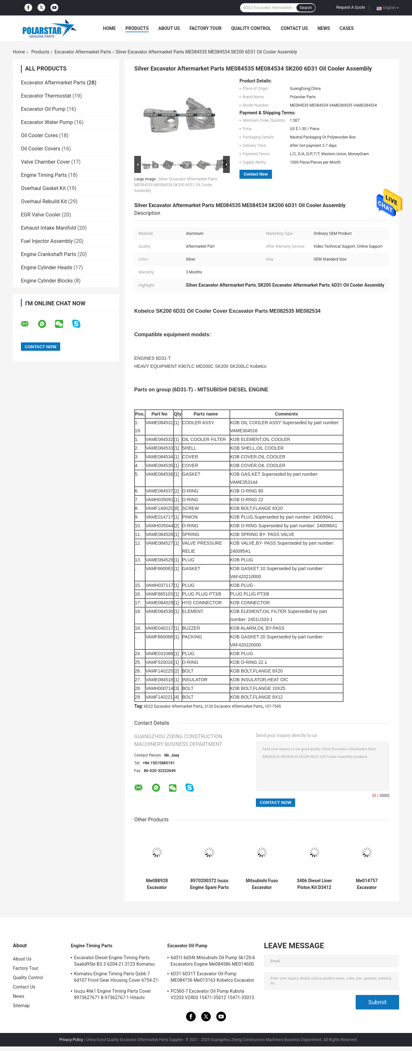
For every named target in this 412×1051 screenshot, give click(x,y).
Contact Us (294, 28)
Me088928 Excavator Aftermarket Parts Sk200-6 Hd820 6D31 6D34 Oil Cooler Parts (157, 884)
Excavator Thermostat (46, 96)
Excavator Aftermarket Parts (82, 51)
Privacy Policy (71, 1039)
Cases (347, 28)
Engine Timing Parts (44, 175)
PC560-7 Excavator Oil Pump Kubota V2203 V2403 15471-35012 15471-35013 (212, 994)
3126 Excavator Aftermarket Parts (233, 706)
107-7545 (273, 706)
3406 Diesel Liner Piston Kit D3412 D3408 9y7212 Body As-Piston (314, 884)
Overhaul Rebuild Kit (44, 201)
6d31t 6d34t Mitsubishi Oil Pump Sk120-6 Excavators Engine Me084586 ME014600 (213, 961)
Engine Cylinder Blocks (47, 281)
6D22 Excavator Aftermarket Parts (173, 706)
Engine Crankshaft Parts (48, 254)
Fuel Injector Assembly (47, 241)
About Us (169, 28)
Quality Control (251, 28)
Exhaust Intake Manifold (48, 228)
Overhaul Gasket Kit (43, 188)
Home (109, 28)
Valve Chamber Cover (45, 162)
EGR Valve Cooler (41, 215)
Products (137, 28)
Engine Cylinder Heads (46, 267)
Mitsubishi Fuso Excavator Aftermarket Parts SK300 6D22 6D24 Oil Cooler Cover (261, 884)
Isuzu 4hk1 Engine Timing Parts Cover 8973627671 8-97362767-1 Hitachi (112, 994)
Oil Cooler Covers (40, 149)
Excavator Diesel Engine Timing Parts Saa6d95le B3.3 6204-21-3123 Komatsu (114, 961)
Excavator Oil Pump (43, 109)
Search (306, 7)
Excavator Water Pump (47, 122)
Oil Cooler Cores (39, 135)
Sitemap (21, 1005)
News (323, 28)
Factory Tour (206, 28)
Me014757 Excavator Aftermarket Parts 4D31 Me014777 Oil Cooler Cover (367, 884)
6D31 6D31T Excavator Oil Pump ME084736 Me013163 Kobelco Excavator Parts (212, 978)
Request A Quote (350, 7)
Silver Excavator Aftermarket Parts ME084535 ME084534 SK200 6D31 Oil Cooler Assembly (175, 185)
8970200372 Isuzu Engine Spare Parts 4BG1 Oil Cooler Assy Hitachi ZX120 (209, 884)
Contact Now (256, 174)
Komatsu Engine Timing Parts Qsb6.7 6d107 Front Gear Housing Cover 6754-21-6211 (116, 978)
